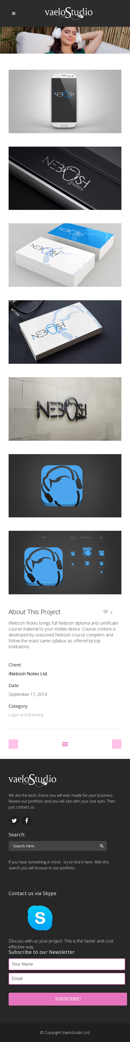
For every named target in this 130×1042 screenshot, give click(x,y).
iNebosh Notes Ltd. (28, 674)
